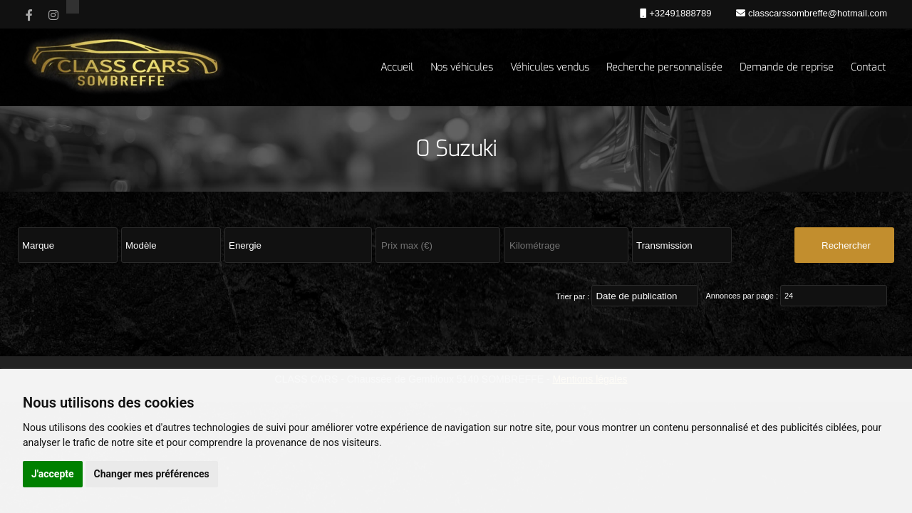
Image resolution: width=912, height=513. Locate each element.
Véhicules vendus (549, 67)
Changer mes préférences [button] (151, 474)
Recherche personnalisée (664, 67)
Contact (868, 67)
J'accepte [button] (52, 474)
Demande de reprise (787, 67)
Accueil (396, 67)
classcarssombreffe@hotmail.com (816, 13)
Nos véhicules (461, 67)
